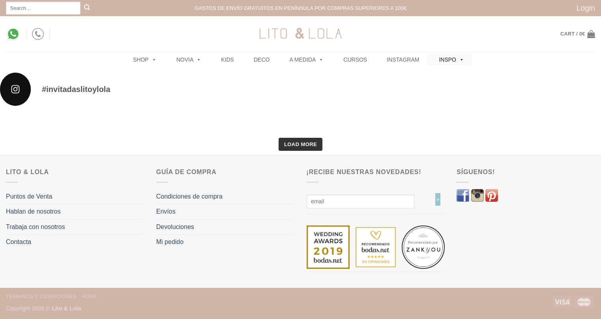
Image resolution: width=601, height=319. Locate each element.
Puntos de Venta (29, 196)
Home (89, 296)
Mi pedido (169, 241)
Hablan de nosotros (33, 211)
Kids (227, 59)
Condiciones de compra (189, 196)
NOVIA (189, 59)
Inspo (451, 59)
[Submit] (87, 8)
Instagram (403, 59)
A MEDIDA (306, 59)
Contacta (18, 241)
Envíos (166, 211)
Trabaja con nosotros (35, 226)
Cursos (355, 59)
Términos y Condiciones (41, 296)
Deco (262, 59)
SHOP (145, 59)
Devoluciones (175, 226)
